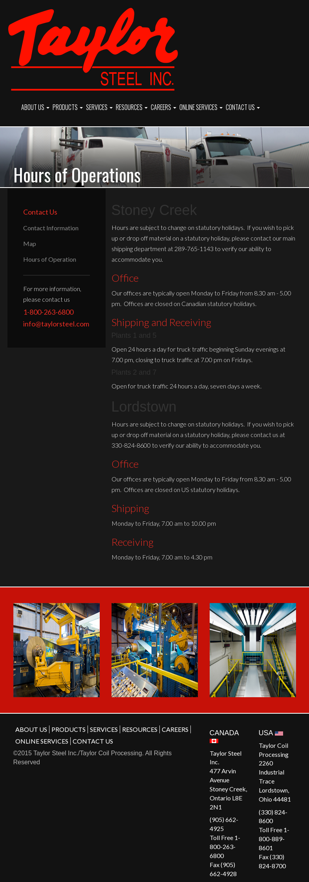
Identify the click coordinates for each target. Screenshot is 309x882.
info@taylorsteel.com (56, 323)
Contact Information (51, 227)
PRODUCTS (68, 107)
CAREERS (163, 107)
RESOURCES (132, 107)
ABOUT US (35, 107)
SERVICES (99, 107)
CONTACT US (243, 107)
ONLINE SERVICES (201, 107)
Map (29, 243)
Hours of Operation (49, 259)
